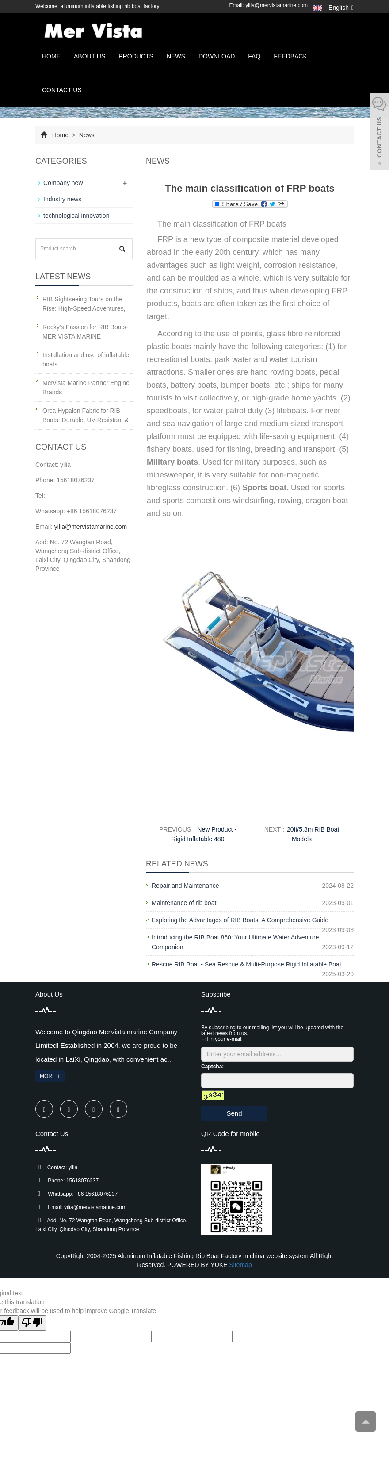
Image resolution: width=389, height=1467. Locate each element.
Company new (63, 182)
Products (135, 56)
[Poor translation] (32, 1323)
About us (89, 56)
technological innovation (76, 215)
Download (216, 56)
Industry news (62, 199)
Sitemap (240, 1264)
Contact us (62, 89)
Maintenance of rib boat (184, 902)
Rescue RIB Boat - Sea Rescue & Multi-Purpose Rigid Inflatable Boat (246, 964)
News (176, 56)
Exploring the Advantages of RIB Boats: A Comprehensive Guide (240, 920)
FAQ (254, 56)
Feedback (290, 56)
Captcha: (212, 1066)
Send (234, 1113)
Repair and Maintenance (185, 885)
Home (51, 56)
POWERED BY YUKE (198, 1264)
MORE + (50, 1076)
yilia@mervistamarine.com (276, 5)
